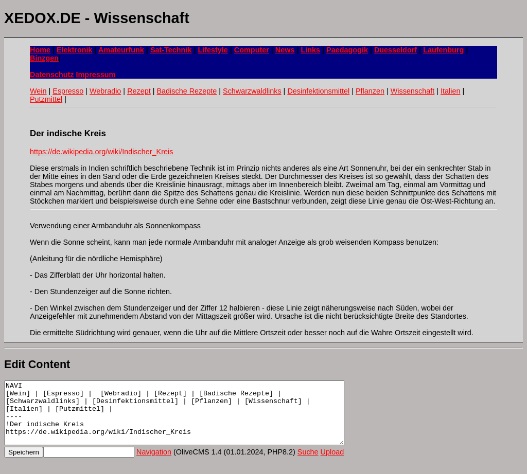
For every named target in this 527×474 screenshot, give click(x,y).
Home (40, 50)
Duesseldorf (395, 50)
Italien (450, 91)
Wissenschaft (413, 91)
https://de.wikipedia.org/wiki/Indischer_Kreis (101, 152)
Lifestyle (212, 50)
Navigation (153, 464)
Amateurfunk (121, 50)
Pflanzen (370, 91)
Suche (308, 464)
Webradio (105, 91)
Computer (251, 50)
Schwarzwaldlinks (252, 91)
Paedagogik (347, 50)
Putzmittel (46, 99)
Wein (38, 91)
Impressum (96, 74)
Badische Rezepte (186, 91)
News (285, 50)
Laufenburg (443, 50)
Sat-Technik (171, 50)
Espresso (67, 91)
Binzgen (44, 58)
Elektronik (75, 50)
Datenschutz (52, 74)
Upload (332, 464)
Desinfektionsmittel (318, 91)
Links (310, 50)
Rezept (139, 91)
